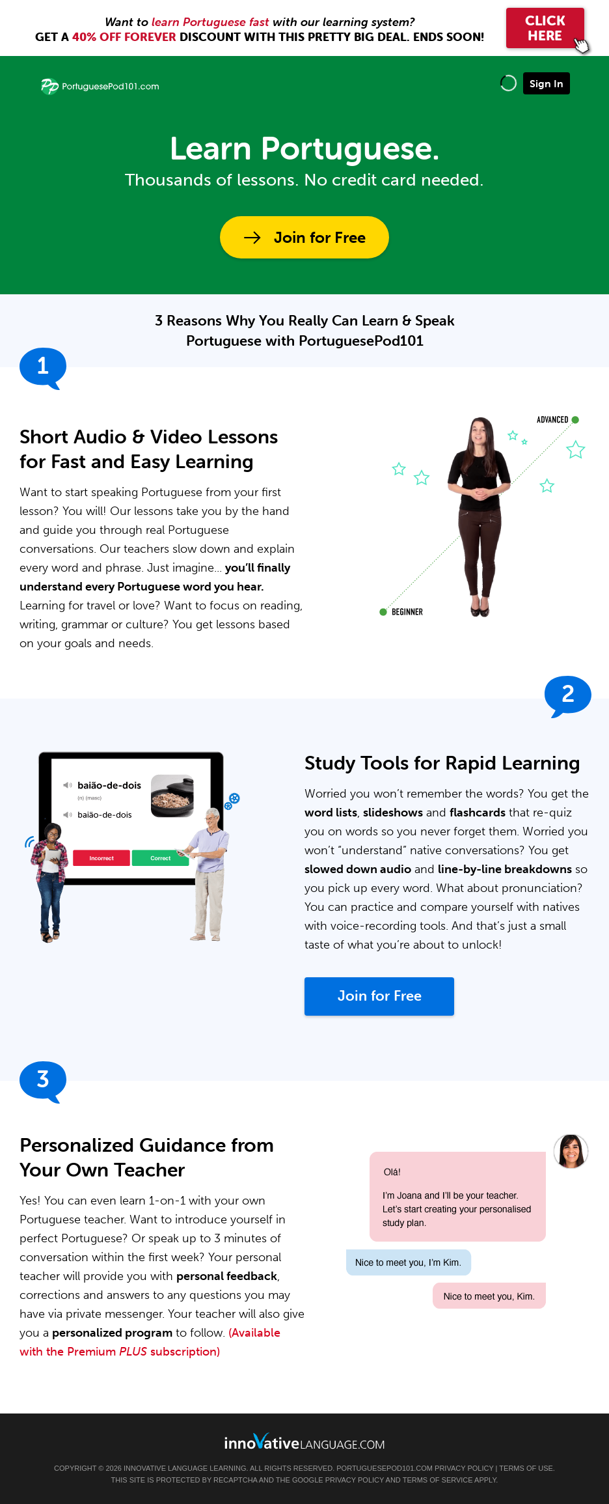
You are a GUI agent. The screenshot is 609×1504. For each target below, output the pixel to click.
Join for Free (320, 237)
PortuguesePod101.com (384, 1468)
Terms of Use (526, 1468)
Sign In (546, 83)
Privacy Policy (464, 1468)
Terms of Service (438, 1480)
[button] (508, 83)
